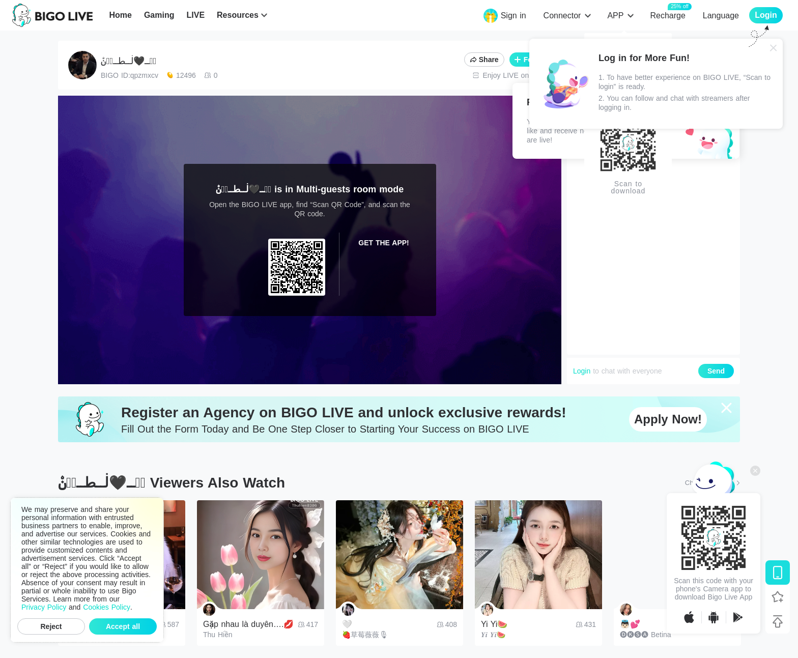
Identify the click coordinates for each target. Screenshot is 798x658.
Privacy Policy (43, 607)
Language (721, 15)
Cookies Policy (106, 607)
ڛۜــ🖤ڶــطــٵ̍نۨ (128, 61)
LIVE (195, 15)
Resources (238, 15)
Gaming (159, 15)
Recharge (667, 15)
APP (615, 15)
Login (581, 371)
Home (120, 15)
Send (716, 371)
